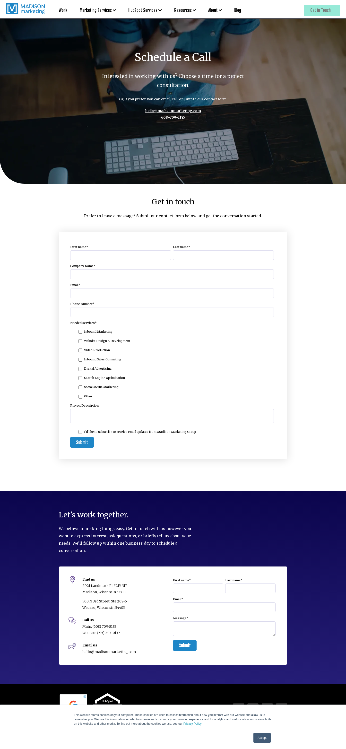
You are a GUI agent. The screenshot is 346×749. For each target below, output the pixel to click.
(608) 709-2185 (104, 626)
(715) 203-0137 (108, 633)
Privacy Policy (192, 723)
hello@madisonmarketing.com (173, 111)
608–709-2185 (173, 117)
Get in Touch (322, 9)
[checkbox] (172, 364)
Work (63, 9)
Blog (222, 9)
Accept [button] (262, 738)
